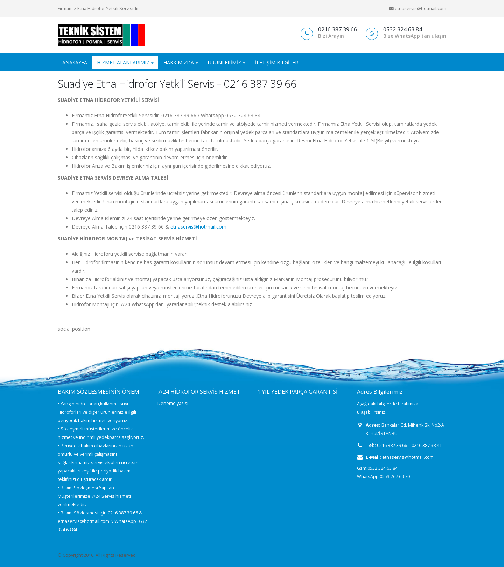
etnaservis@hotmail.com (198, 226)
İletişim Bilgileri (277, 62)
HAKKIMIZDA (178, 62)
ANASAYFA (74, 62)
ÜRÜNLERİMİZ (224, 62)
